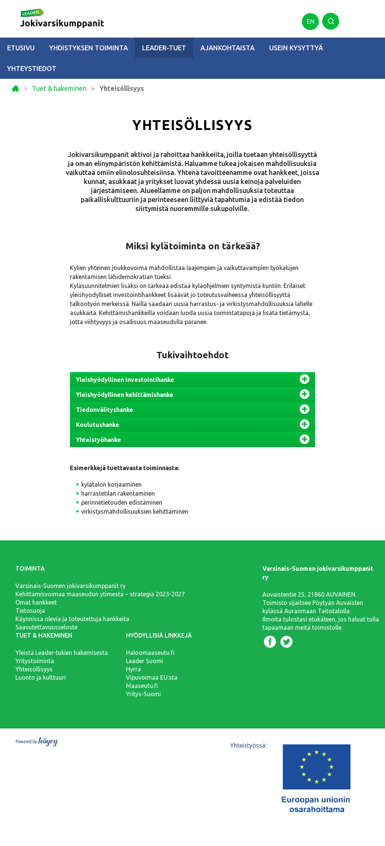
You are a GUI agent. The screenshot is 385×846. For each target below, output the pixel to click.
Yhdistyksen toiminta (88, 47)
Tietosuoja (30, 610)
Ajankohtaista (227, 47)
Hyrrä (133, 669)
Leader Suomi (144, 660)
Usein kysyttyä (296, 47)
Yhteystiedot (31, 68)
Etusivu (21, 47)
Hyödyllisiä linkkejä (159, 635)
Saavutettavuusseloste (46, 627)
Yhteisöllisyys (34, 669)
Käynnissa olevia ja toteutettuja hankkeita (72, 618)
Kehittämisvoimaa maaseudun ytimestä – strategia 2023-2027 (100, 594)
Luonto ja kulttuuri (40, 677)
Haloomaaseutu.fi (150, 652)
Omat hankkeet (36, 602)
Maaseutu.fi (142, 685)
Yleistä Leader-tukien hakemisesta (61, 652)
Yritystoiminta (34, 660)
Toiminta (30, 568)
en (310, 21)
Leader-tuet (164, 47)
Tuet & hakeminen (59, 88)
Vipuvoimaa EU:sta (151, 677)
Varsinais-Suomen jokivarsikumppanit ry (70, 585)
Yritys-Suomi (143, 694)
